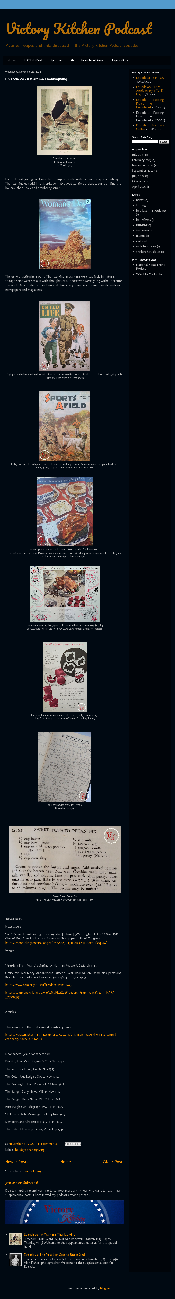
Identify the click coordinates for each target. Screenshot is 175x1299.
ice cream (142, 230)
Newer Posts (16, 1161)
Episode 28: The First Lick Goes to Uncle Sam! (54, 1255)
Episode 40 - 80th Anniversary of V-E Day (149, 90)
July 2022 (138, 176)
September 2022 (142, 171)
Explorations (120, 60)
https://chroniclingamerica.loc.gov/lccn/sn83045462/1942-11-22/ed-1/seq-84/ (56, 943)
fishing (141, 205)
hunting (142, 225)
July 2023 (138, 155)
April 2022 (139, 187)
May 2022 (138, 181)
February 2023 (142, 160)
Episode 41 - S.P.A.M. (150, 78)
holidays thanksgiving (30, 1150)
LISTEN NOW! (33, 60)
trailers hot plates (148, 252)
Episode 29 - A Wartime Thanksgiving (36, 79)
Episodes (56, 60)
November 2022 (142, 165)
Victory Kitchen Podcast (78, 28)
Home (12, 60)
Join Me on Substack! (21, 1183)
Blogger (105, 1288)
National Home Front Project (150, 267)
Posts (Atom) (32, 1171)
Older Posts (113, 1161)
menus (140, 236)
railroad (141, 241)
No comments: (48, 1144)
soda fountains (146, 246)
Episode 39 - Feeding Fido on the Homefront (150, 103)
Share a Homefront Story (87, 60)
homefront (143, 220)
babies (140, 200)
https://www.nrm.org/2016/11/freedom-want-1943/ (38, 985)
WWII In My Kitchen (150, 274)
